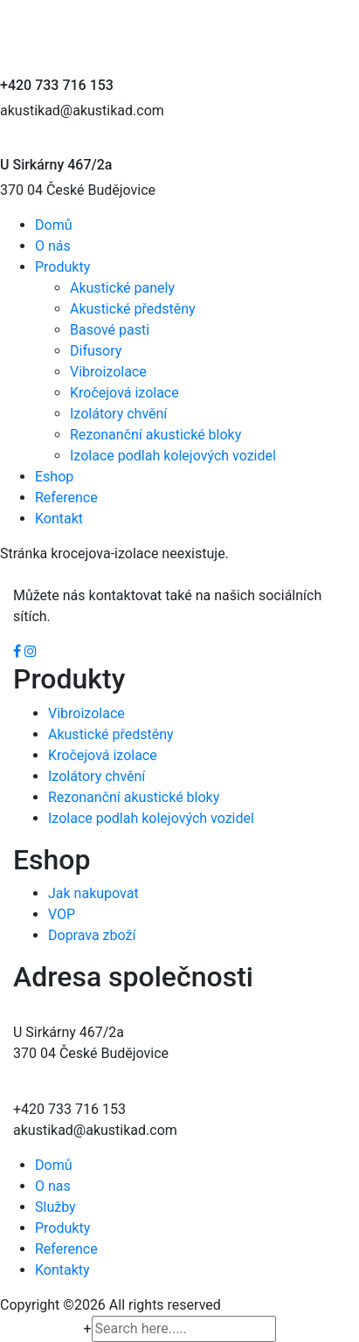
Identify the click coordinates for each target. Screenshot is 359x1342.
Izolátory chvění (118, 413)
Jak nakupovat (93, 893)
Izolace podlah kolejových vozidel (173, 455)
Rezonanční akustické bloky (155, 434)
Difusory (95, 350)
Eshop (54, 476)
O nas (53, 1186)
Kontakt (59, 518)
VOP (61, 914)
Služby (55, 1207)
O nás (53, 246)
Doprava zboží (91, 935)
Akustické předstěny (133, 309)
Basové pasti (109, 330)
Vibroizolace (108, 371)
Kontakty (62, 1270)
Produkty (62, 267)
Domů (53, 225)
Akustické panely (122, 288)
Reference (66, 497)
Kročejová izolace (124, 392)
